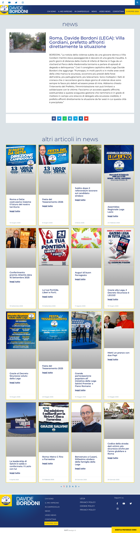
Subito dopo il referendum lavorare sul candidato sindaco (86, 192)
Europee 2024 (132, 11)
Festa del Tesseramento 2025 (52, 367)
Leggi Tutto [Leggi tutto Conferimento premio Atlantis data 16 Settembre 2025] (15, 281)
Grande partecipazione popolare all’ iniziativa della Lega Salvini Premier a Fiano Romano (85, 379)
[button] (137, 2)
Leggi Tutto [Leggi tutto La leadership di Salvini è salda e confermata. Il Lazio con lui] (15, 473)
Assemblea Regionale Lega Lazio (116, 209)
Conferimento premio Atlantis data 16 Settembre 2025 (21, 275)
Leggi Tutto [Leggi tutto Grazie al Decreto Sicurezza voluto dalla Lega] (15, 382)
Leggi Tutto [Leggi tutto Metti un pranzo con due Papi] (113, 359)
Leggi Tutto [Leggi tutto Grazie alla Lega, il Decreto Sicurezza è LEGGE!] (113, 299)
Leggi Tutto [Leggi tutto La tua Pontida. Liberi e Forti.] (47, 297)
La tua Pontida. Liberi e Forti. (50, 291)
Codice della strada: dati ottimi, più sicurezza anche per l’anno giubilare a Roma (118, 448)
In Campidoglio (82, 11)
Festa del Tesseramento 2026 (52, 200)
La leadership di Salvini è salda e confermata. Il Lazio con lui (20, 465)
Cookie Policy (87, 506)
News (94, 11)
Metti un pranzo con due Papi (118, 354)
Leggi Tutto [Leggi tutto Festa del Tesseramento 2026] (47, 206)
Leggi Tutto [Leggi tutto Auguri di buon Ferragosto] (80, 279)
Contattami (118, 11)
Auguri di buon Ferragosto (83, 273)
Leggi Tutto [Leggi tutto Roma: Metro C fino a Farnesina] (47, 463)
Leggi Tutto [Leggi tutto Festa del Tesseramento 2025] (47, 372)
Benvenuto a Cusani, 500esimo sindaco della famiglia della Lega (86, 461)
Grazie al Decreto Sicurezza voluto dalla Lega (19, 376)
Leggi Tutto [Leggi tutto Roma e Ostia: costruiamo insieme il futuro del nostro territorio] (15, 211)
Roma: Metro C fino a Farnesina (52, 458)
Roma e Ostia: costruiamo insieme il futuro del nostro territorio (20, 203)
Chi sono (51, 11)
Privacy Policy (88, 502)
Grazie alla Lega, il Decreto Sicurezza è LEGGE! (118, 292)
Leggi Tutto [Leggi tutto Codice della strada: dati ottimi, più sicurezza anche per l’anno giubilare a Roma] (113, 458)
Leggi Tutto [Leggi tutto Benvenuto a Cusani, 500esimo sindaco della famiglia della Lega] (80, 468)
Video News (104, 11)
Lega (82, 498)
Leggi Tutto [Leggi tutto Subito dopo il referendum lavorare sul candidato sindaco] (80, 200)
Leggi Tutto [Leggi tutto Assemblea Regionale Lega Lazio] (113, 216)
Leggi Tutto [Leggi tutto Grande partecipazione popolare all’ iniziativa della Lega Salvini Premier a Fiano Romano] (80, 390)
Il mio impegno (65, 11)
